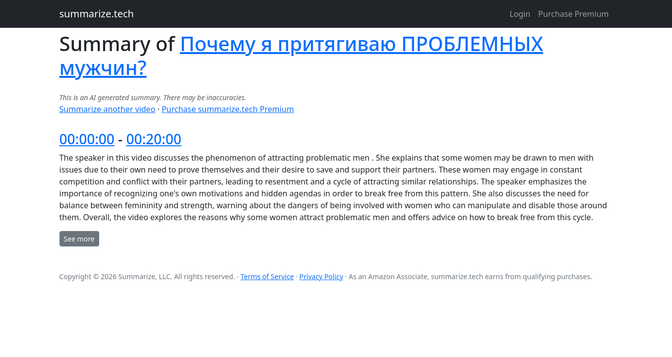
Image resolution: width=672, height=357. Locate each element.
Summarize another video (108, 109)
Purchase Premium (573, 13)
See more (79, 238)
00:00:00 (87, 138)
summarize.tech (97, 13)
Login (519, 13)
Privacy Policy (321, 276)
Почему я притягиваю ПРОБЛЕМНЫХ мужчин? (302, 55)
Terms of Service (267, 276)
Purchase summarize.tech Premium (228, 109)
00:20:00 (153, 138)
